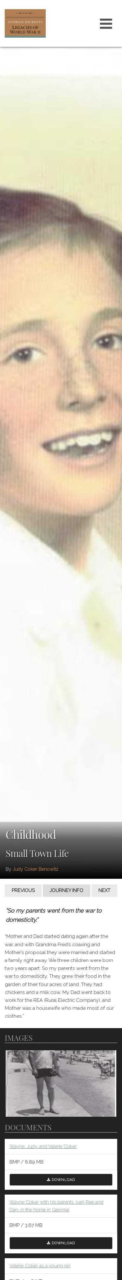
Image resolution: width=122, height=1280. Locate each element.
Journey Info (66, 890)
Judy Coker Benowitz (35, 869)
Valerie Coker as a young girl (40, 1266)
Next (104, 890)
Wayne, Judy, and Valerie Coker (43, 1146)
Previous (23, 890)
